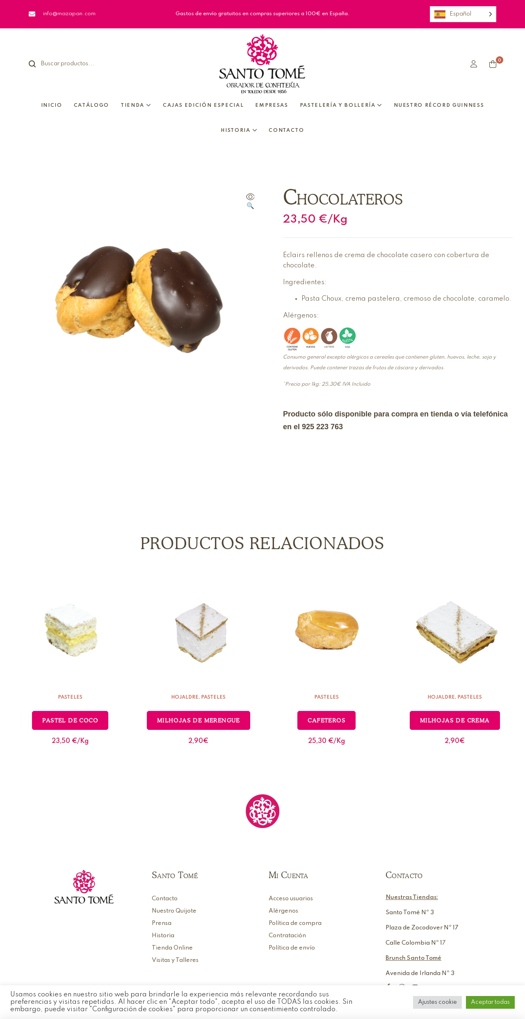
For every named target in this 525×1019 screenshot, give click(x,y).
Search (37, 64)
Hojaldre (185, 697)
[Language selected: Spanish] (463, 14)
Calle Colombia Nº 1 (414, 943)
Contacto (404, 874)
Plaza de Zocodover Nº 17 (422, 928)
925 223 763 (322, 427)
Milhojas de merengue (198, 720)
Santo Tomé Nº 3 (410, 912)
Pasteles (70, 697)
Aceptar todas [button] (490, 1002)
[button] (250, 202)
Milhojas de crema (455, 720)
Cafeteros (326, 720)
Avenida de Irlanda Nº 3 (420, 973)
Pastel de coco (70, 720)
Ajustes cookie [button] (437, 1002)
